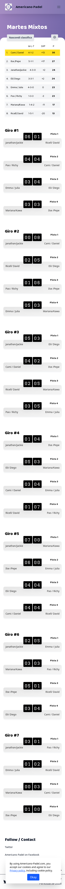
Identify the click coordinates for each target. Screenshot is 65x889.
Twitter (9, 847)
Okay (33, 877)
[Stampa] (54, 37)
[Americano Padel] (8, 7)
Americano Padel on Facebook (22, 854)
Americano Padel (29, 7)
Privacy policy (17, 870)
